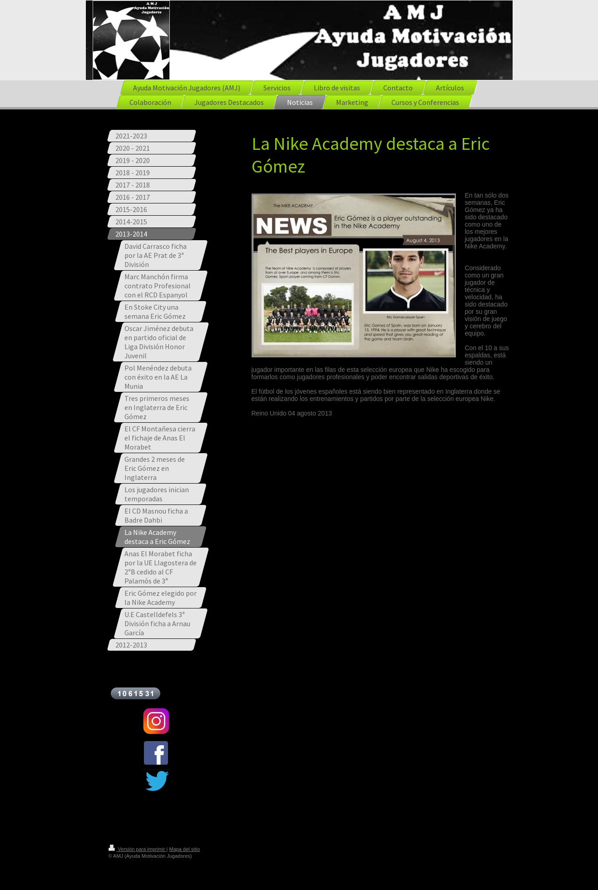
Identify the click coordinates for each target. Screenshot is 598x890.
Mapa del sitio (184, 849)
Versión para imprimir (138, 849)
